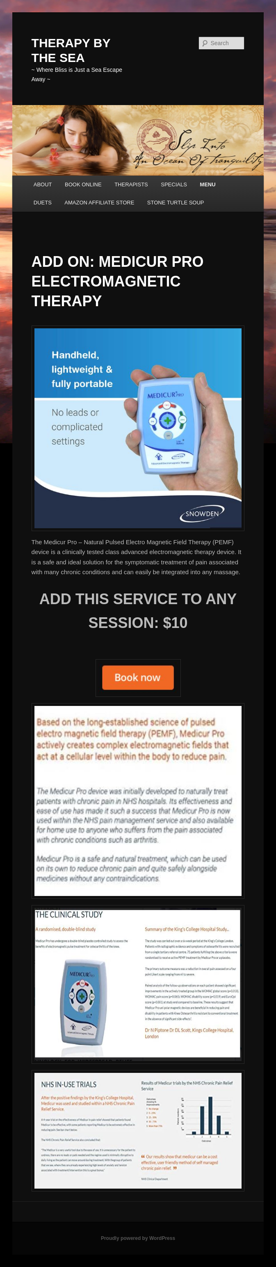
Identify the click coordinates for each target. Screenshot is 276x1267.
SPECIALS (174, 184)
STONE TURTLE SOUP (175, 202)
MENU (207, 184)
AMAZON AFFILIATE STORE (99, 202)
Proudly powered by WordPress (138, 1238)
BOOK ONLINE (83, 184)
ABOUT (43, 184)
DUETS (43, 202)
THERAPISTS (131, 184)
